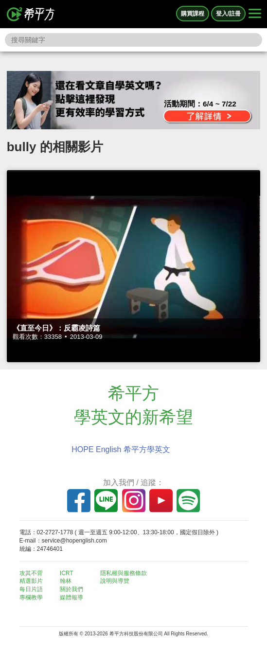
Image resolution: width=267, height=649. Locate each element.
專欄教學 (31, 597)
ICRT (66, 573)
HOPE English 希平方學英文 (120, 449)
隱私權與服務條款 (123, 573)
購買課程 (192, 13)
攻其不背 (31, 573)
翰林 (65, 581)
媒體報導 (71, 597)
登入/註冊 (228, 13)
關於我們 (71, 589)
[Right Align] (255, 14)
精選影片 (31, 581)
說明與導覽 (114, 581)
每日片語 (31, 589)
